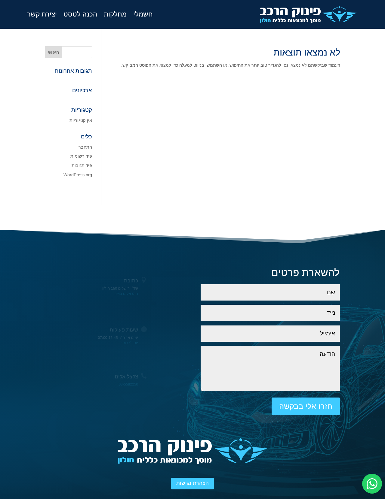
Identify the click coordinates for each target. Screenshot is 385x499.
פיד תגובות (82, 165)
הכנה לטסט (80, 14)
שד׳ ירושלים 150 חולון (120, 288)
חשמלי (143, 14)
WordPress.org (77, 174)
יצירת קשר (42, 14)
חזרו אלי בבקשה (305, 406)
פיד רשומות (81, 156)
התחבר (85, 147)
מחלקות (115, 14)
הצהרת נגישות (192, 483)
